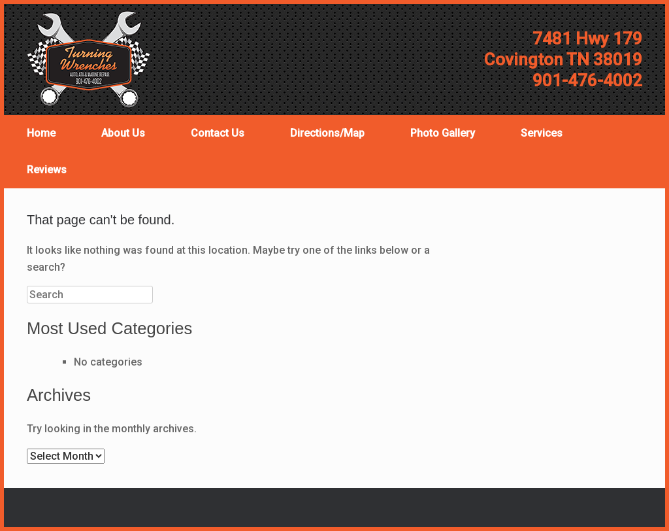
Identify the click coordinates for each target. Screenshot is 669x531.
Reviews (47, 169)
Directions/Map (327, 133)
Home (41, 133)
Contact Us (217, 133)
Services (542, 133)
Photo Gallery (442, 133)
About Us (123, 133)
